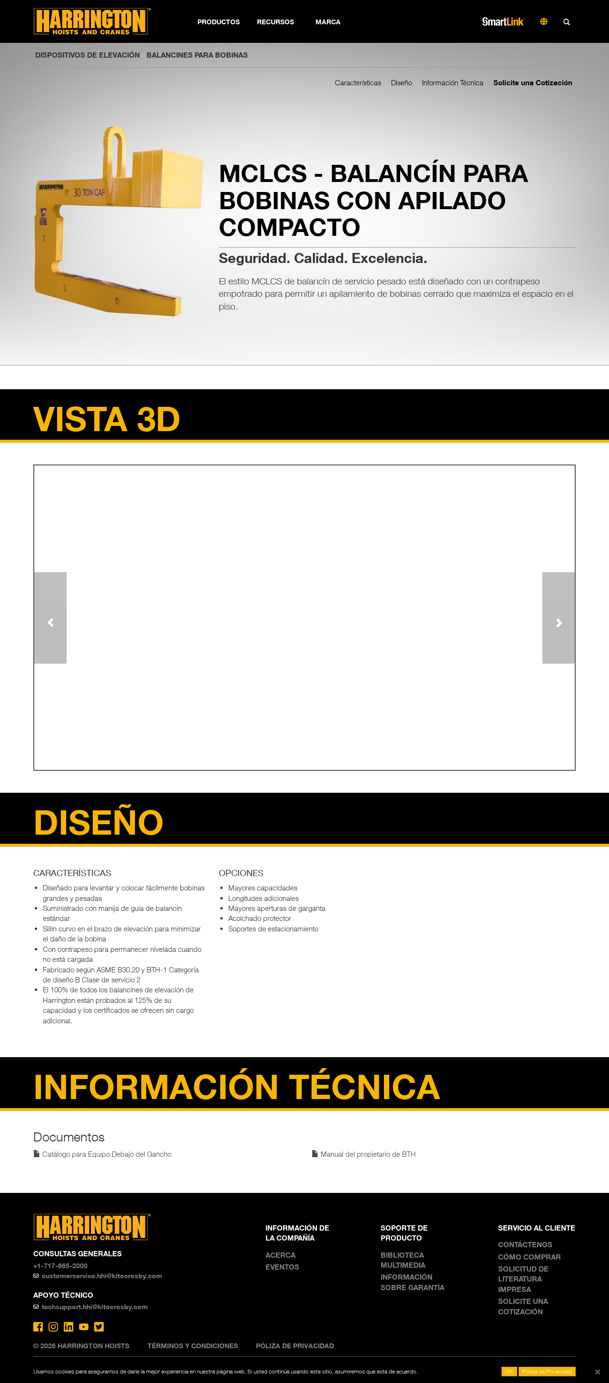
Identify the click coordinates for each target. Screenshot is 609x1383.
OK (509, 1371)
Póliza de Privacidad (295, 1346)
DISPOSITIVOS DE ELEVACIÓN (87, 54)
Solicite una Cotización (532, 82)
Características (358, 82)
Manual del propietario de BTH (364, 1154)
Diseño (401, 82)
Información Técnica (452, 82)
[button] (50, 618)
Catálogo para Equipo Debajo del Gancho (102, 1154)
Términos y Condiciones (192, 1346)
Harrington (98, 21)
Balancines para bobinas (197, 54)
